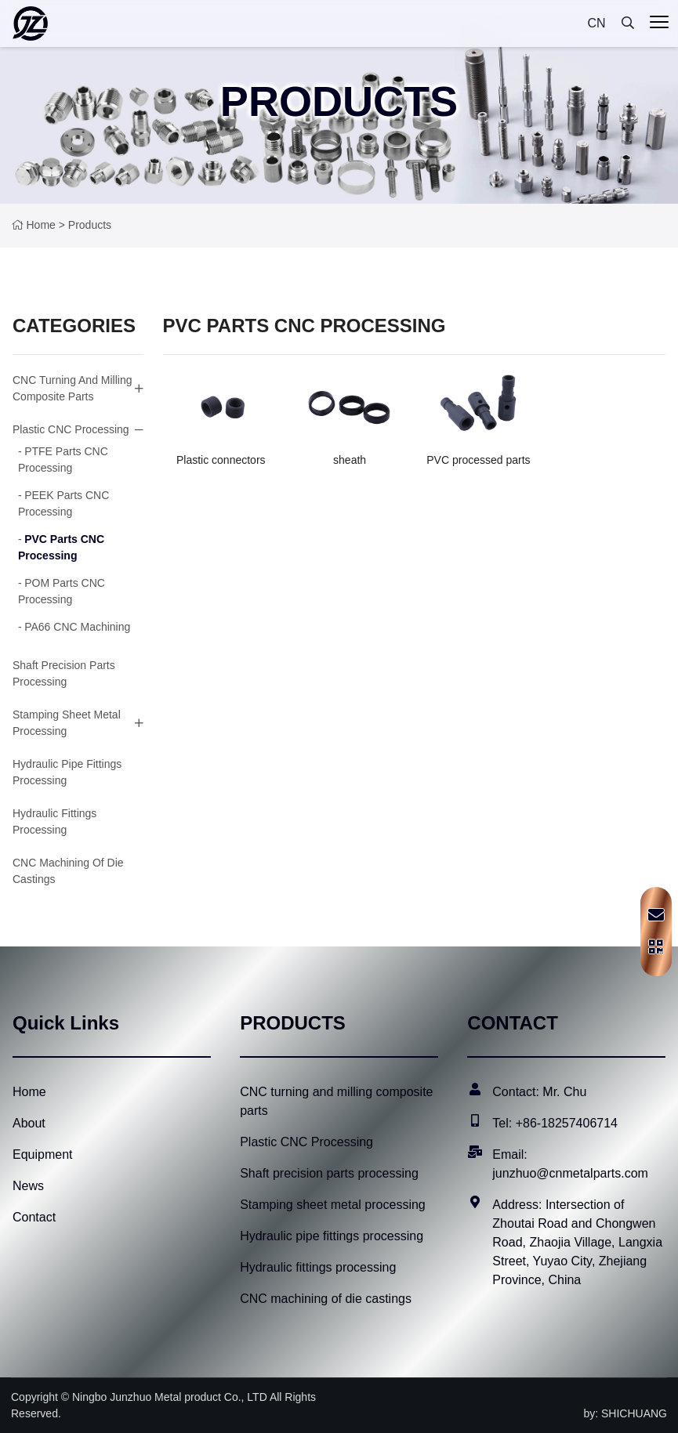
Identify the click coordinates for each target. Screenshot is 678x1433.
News (28, 1185)
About (29, 1123)
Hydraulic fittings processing (318, 1267)
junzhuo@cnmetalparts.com (570, 1173)
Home (41, 225)
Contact (34, 1217)
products (89, 225)
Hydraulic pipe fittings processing (331, 1236)
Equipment (43, 1154)
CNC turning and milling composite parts (72, 388)
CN (596, 23)
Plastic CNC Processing (71, 429)
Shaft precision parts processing (329, 1173)
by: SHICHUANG (625, 1413)
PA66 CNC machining (77, 627)
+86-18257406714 (567, 1123)
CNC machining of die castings (326, 1298)
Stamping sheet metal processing (67, 722)
